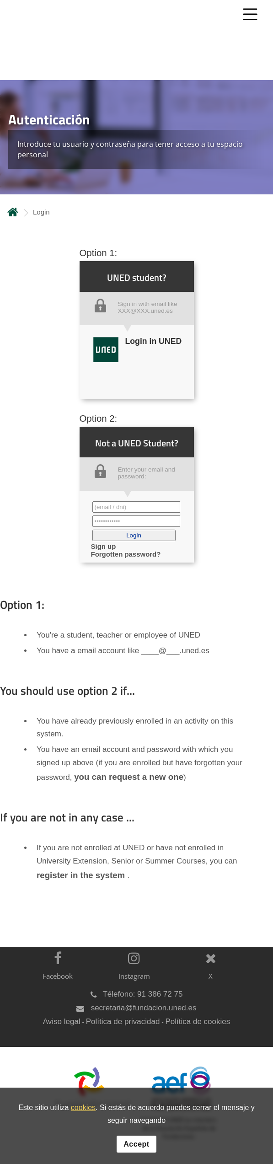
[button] (134, 535)
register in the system (82, 875)
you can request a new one (128, 777)
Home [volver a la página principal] (13, 212)
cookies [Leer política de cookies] (83, 1108)
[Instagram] (132, 971)
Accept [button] (136, 1144)
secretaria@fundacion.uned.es (144, 1007)
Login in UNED (153, 341)
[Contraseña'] (136, 521)
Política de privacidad (123, 1021)
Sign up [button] (103, 546)
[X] (208, 971)
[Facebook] (55, 971)
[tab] (136, 137)
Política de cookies (197, 1021)
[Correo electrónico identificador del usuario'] (136, 507)
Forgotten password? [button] (126, 554)
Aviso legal (61, 1021)
